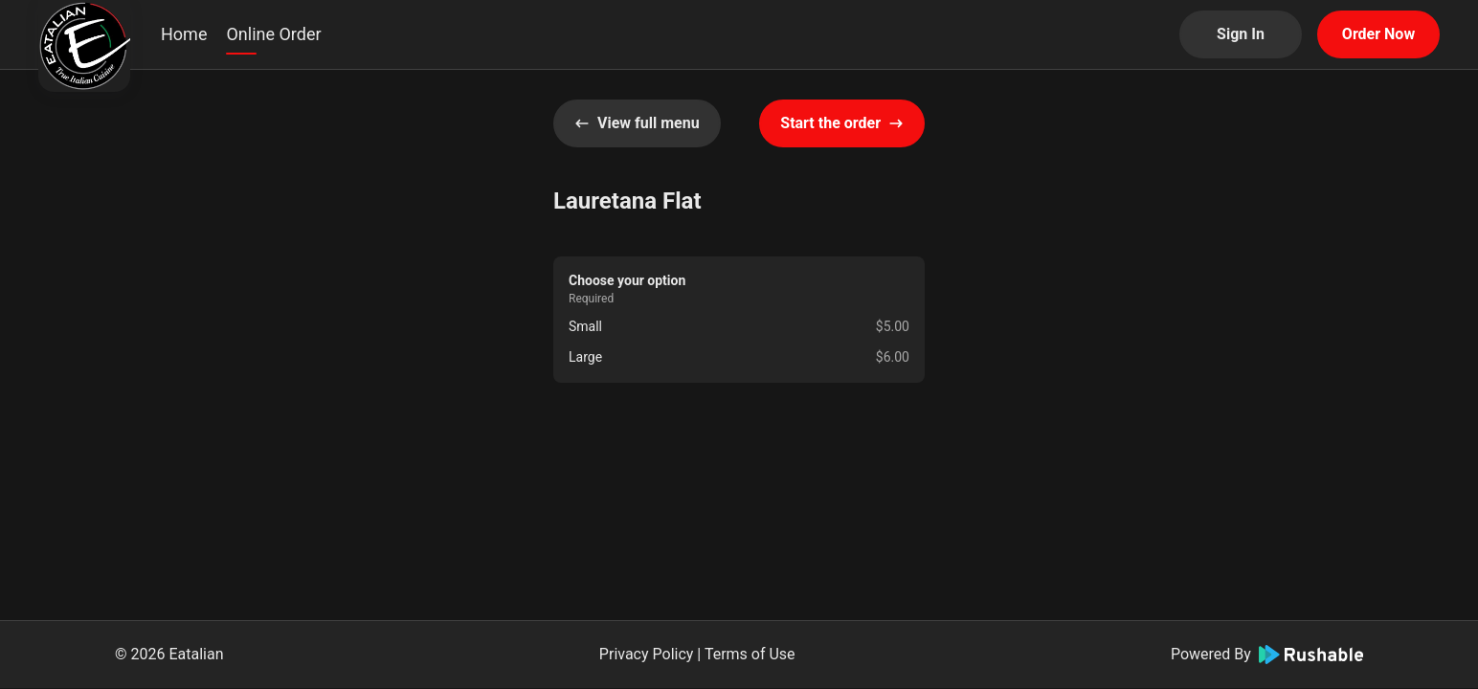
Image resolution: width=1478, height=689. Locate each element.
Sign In (1241, 34)
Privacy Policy (646, 654)
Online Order (273, 34)
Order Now (1378, 34)
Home (184, 34)
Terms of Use (750, 654)
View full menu (637, 123)
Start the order (842, 123)
